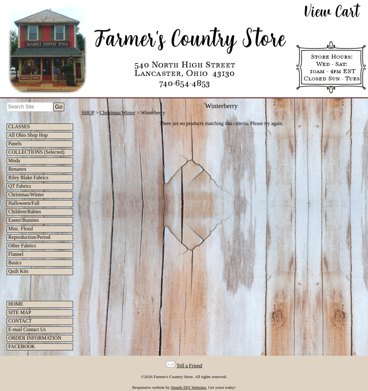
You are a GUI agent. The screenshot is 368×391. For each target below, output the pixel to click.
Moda (14, 160)
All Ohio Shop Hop (28, 135)
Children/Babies (24, 211)
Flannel (15, 254)
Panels (14, 143)
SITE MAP (19, 312)
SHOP (88, 112)
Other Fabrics (22, 245)
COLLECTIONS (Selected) (36, 152)
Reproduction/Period (29, 237)
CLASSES (19, 126)
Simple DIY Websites (188, 387)
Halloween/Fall (23, 203)
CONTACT (20, 321)
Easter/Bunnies (23, 220)
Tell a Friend (189, 365)
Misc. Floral (20, 228)
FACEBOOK (21, 346)
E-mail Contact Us (27, 329)
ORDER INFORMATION (34, 338)
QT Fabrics (19, 186)
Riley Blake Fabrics (28, 177)
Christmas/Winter (26, 194)
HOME (15, 304)
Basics (14, 262)
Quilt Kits (18, 271)
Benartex (17, 169)
